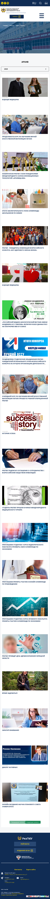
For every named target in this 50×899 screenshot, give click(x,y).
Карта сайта (31, 870)
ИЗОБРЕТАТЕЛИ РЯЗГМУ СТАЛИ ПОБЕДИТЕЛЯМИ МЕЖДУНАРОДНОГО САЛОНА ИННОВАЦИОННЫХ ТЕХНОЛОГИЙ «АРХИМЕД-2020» (20, 176)
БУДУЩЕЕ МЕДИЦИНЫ (10, 100)
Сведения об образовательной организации (16, 12)
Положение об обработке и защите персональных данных (12, 894)
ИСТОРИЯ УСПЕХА (8, 433)
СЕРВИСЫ (17, 16)
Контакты (18, 870)
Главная (5, 25)
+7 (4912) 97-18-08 (9, 881)
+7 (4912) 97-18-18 (9, 878)
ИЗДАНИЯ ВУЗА (25, 850)
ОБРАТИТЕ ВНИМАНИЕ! (10, 730)
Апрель (23, 25)
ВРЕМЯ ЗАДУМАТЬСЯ (9, 693)
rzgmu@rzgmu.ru (24, 878)
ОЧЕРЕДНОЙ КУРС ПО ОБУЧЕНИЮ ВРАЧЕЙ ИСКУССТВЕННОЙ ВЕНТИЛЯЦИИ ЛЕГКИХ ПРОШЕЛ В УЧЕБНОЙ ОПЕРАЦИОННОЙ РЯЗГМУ (25, 398)
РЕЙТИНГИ (25, 844)
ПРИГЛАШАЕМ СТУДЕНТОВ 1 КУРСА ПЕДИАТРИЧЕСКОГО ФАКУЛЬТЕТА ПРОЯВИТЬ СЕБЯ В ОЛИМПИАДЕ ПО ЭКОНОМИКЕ (22, 547)
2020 (17, 25)
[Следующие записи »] (33, 822)
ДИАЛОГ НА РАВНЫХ (10, 767)
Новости (12, 25)
